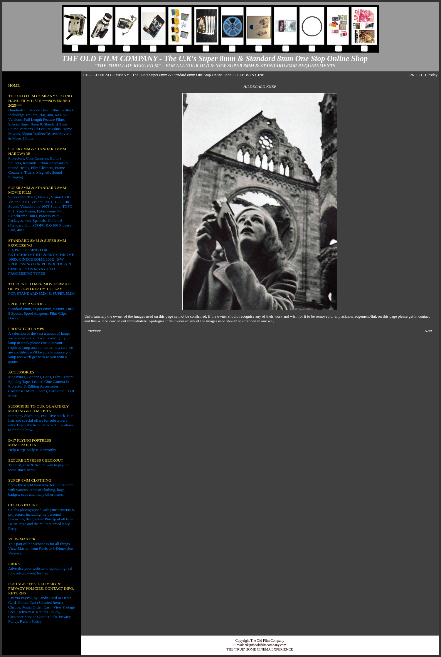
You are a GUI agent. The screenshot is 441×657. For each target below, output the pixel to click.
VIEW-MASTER (22, 539)
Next (428, 330)
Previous (94, 330)
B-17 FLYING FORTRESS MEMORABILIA (29, 442)
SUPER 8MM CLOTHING (29, 480)
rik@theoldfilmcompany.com (265, 645)
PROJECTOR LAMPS (26, 328)
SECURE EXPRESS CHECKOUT (35, 460)
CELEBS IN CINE (23, 505)
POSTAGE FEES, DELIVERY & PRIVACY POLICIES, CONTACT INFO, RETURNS (41, 588)
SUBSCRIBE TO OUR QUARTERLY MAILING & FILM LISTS (38, 408)
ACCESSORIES (21, 372)
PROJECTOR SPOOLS (27, 304)
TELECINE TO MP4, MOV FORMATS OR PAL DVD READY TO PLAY (40, 286)
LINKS (14, 564)
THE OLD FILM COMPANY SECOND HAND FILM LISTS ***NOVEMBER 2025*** (40, 101)
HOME (14, 85)
